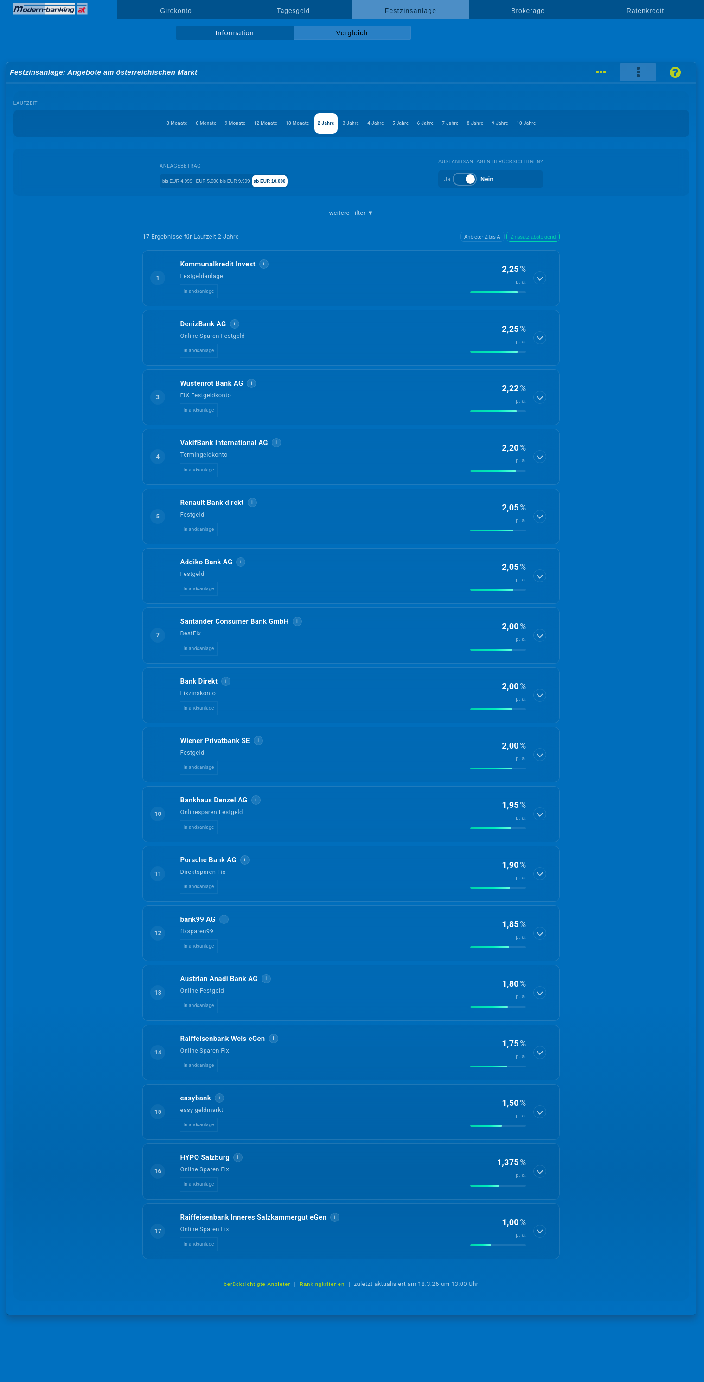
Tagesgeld (293, 10)
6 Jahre (463, 123)
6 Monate (127, 123)
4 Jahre (386, 123)
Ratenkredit (645, 10)
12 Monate (217, 123)
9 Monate (171, 123)
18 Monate (265, 123)
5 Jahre (424, 123)
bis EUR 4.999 (164, 180)
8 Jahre (541, 123)
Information (234, 33)
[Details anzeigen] (540, 278)
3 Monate (83, 123)
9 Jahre (580, 123)
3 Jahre (347, 123)
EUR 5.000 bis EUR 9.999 (234, 180)
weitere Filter (351, 213)
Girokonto (176, 10)
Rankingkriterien (322, 1284)
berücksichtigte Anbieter (257, 1284)
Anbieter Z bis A (482, 236)
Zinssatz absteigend (533, 236)
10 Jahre (620, 123)
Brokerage (527, 10)
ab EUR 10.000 (305, 180)
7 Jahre (502, 123)
